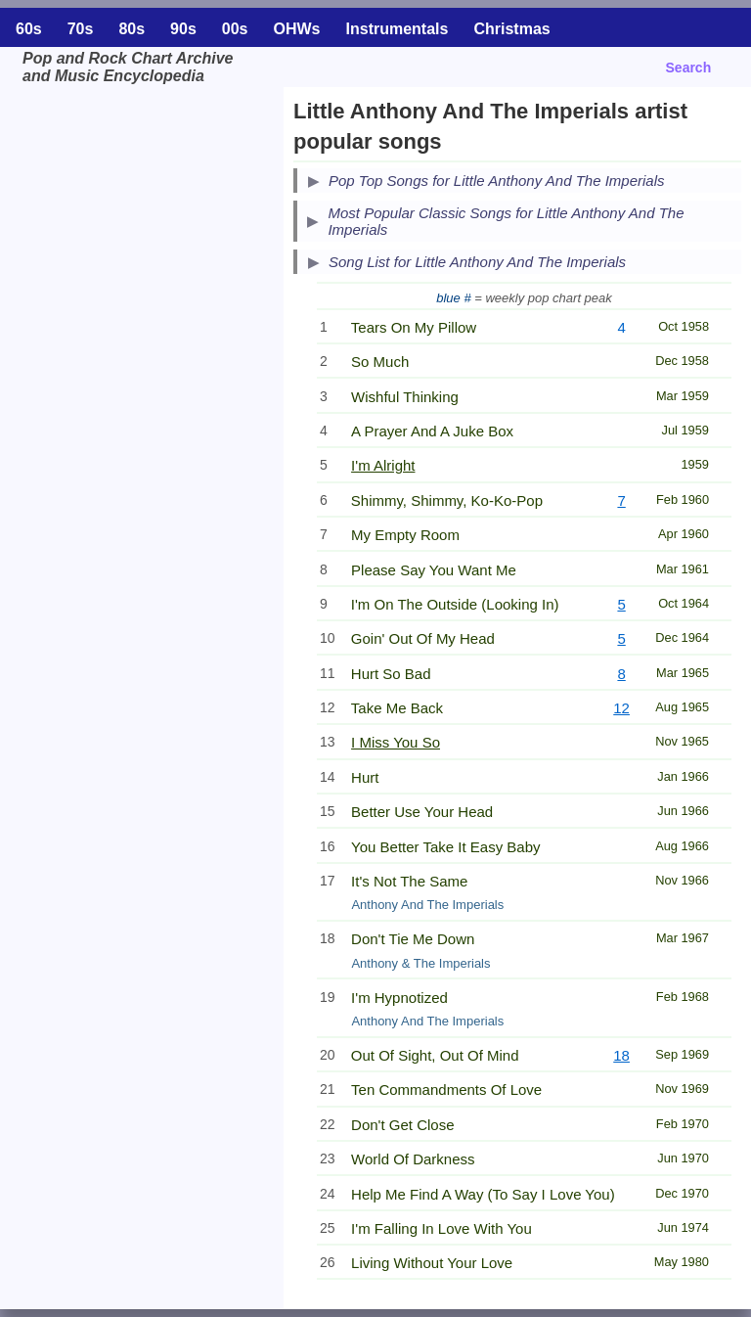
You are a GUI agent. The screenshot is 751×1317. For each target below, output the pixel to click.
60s (29, 29)
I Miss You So (395, 742)
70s (80, 29)
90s (183, 29)
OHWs (297, 29)
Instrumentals (397, 29)
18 (621, 1055)
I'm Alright (383, 465)
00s (235, 29)
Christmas (511, 29)
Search (689, 67)
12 (621, 708)
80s (131, 29)
